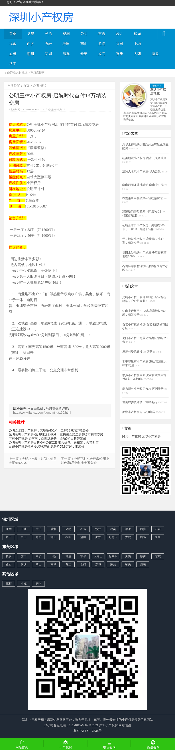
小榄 (23, 583)
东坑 (158, 556)
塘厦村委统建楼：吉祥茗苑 (140, 402)
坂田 (66, 44)
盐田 (12, 54)
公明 (84, 34)
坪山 (53, 537)
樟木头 (113, 556)
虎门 (101, 54)
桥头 (128, 564)
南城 (53, 564)
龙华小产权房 (151, 436)
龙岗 (101, 44)
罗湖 (48, 54)
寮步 (119, 54)
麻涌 (113, 564)
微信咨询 (153, 745)
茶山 (38, 564)
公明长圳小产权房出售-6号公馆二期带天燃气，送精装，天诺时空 (54, 442)
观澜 (66, 34)
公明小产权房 (55, 109)
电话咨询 (109, 744)
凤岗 (128, 556)
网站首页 (22, 744)
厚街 (143, 556)
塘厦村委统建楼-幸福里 (137, 351)
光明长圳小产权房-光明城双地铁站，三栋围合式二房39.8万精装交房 (56, 434)
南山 (84, 44)
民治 (48, 34)
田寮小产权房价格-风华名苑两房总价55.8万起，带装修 (46, 446)
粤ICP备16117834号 (87, 731)
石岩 (48, 44)
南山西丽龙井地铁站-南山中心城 (143, 184)
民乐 (158, 537)
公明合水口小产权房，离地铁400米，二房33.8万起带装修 (49, 430)
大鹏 (128, 537)
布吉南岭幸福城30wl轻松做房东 (142, 198)
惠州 (30, 54)
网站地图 (124, 725)
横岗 (143, 537)
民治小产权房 (131, 436)
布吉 (101, 34)
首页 (12, 34)
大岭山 (98, 556)
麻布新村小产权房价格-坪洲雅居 (143, 388)
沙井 (119, 34)
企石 (9, 564)
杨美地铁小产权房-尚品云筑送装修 (144, 158)
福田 (119, 44)
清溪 (66, 54)
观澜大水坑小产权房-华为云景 (142, 171)
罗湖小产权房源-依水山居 (139, 412)
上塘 (137, 44)
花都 (9, 583)
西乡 (30, 44)
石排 (83, 564)
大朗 (137, 54)
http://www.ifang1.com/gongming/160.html (42, 412)
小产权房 (66, 744)
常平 (12, 64)
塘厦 (155, 54)
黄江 (68, 564)
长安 (84, 54)
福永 (12, 44)
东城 (98, 564)
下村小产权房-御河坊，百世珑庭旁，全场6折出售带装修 (47, 438)
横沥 (23, 564)
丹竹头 (113, 537)
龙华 (30, 34)
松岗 (137, 34)
